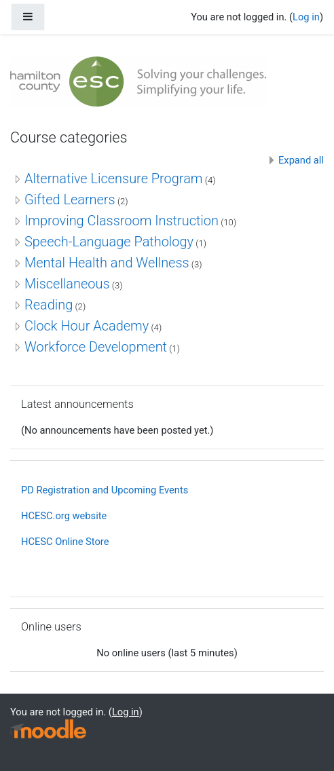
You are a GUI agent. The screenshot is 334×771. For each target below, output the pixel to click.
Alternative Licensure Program (113, 178)
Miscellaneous (67, 284)
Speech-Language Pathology (108, 241)
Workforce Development (95, 347)
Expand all (301, 160)
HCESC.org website (64, 516)
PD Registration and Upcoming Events (104, 490)
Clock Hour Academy (86, 326)
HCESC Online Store (65, 541)
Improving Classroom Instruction (121, 220)
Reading (48, 305)
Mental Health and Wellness (106, 263)
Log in (306, 17)
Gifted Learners (69, 199)
